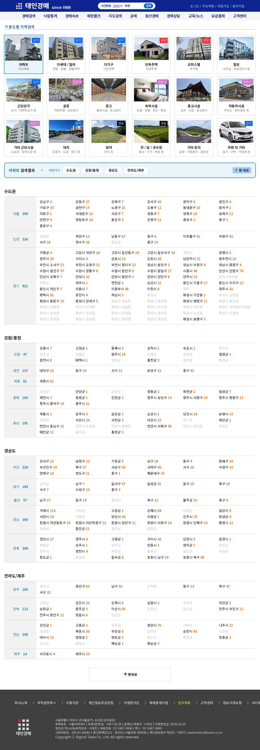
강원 (20, 354)
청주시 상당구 (159, 397)
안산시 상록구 (51, 276)
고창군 (44, 602)
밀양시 (225, 510)
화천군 (187, 360)
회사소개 (21, 702)
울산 (20, 500)
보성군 (152, 631)
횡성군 (223, 360)
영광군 (81, 637)
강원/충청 (92, 170)
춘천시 (46, 360)
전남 (20, 634)
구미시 (154, 538)
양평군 (44, 282)
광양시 (154, 625)
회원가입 (223, 6)
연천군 (117, 282)
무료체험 (208, 6)
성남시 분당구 (158, 264)
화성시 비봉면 (49, 306)
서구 (45, 242)
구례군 (187, 625)
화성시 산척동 (85, 306)
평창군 (116, 360)
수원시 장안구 (122, 270)
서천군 (117, 419)
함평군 (80, 643)
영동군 (153, 391)
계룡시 (46, 413)
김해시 (154, 510)
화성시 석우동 (193, 306)
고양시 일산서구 (161, 252)
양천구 (46, 219)
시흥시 (190, 270)
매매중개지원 (158, 702)
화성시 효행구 (194, 318)
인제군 (152, 354)
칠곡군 (117, 557)
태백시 (81, 360)
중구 (223, 219)
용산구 (117, 219)
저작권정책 (46, 702)
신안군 (223, 631)
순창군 (46, 608)
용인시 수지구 (231, 282)
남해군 (187, 510)
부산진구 (48, 467)
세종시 (47, 380)
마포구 (46, 213)
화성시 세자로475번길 (235, 306)
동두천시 (227, 258)
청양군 (223, 426)
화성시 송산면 (49, 312)
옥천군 (189, 391)
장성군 (187, 637)
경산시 (47, 538)
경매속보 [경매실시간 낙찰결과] (72, 15)
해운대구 (155, 473)
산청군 (80, 516)
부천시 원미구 (123, 264)
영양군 (223, 545)
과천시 (187, 252)
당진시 (190, 413)
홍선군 (80, 431)
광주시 (47, 258)
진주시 (190, 516)
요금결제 (218, 15)
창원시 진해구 (195, 522)
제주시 (82, 653)
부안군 (225, 602)
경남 (20, 519)
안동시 (153, 545)
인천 (20, 239)
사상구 (118, 467)
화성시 (152, 294)
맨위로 (130, 674)
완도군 (152, 637)
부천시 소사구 (52, 264)
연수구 (82, 242)
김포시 (154, 258)
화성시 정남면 (85, 318)
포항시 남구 (157, 557)
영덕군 (189, 545)
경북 (20, 548)
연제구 (47, 473)
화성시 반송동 (121, 300)
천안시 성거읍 (193, 426)
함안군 (82, 528)
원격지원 (238, 6)
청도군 (46, 557)
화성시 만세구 (86, 300)
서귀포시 (47, 653)
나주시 (226, 625)
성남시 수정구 (194, 264)
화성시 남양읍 (229, 294)
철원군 (225, 354)
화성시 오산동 (193, 312)
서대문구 (84, 213)
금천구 (82, 207)
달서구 (118, 483)
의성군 (223, 551)
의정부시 (120, 288)
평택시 (47, 294)
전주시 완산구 (52, 614)
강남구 (46, 201)
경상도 (113, 170)
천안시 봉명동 (121, 426)
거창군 (80, 510)
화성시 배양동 (157, 300)
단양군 (81, 391)
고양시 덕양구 (87, 252)
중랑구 (46, 225)
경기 (20, 286)
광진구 (225, 201)
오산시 (154, 282)
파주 (186, 288)
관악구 (189, 201)
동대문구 (191, 207)
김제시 (117, 602)
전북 (20, 608)
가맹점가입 (131, 702)
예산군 (225, 419)
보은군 (116, 391)
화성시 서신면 (157, 306)
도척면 (152, 586)
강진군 (46, 625)
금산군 (117, 413)
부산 (20, 467)
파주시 (226, 288)
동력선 (116, 500)
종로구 (189, 219)
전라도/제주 (135, 170)
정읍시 (81, 614)
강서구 (154, 201)
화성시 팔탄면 (121, 318)
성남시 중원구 (230, 264)
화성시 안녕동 (121, 312)
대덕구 (47, 370)
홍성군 (117, 431)
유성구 (154, 370)
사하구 (154, 467)
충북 (20, 397)
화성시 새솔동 (121, 306)
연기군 (187, 419)
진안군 (116, 614)
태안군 (47, 431)
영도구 (82, 473)
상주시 (81, 545)
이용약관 (72, 702)
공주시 (81, 413)
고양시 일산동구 (125, 252)
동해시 (117, 348)
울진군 (187, 551)
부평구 (226, 236)
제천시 (46, 397)
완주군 (81, 608)
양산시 (118, 516)
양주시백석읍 (228, 276)
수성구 (82, 489)
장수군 (187, 608)
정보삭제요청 (232, 702)
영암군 (117, 637)
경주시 (81, 538)
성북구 (190, 213)
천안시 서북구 (159, 426)
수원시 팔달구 (159, 270)
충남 (20, 423)
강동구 (82, 201)
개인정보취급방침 (101, 702)
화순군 (153, 643)
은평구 (154, 219)
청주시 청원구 (231, 397)
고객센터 (239, 15)
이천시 (153, 288)
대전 (20, 370)
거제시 (48, 510)
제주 (20, 654)
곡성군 (116, 625)
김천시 (189, 538)
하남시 (117, 294)
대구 (20, 486)
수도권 (71, 170)
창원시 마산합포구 (55, 522)
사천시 (47, 516)
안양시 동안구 (122, 276)
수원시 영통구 (86, 270)
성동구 (153, 213)
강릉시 (46, 348)
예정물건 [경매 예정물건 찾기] (93, 15)
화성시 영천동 (157, 312)
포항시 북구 (193, 557)
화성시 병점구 (195, 300)
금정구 (82, 461)
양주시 (190, 276)
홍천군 (153, 360)
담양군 (44, 631)
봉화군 (44, 545)
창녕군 (225, 516)
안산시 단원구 (231, 270)
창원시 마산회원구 (90, 522)
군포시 (118, 258)
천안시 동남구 (52, 426)
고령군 (117, 538)
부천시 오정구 (87, 264)
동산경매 (152, 15)
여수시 (47, 637)
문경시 (225, 538)
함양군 (116, 528)
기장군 (117, 461)
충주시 (82, 403)
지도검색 (115, 15)
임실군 (152, 608)
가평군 (46, 252)
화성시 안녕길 (85, 312)
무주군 (187, 602)
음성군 (225, 391)
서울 (20, 213)
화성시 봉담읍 (229, 300)
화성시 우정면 (229, 312)
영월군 (80, 354)
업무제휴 (184, 702)
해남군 (117, 643)
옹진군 (116, 242)
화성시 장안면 (49, 318)
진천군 (117, 397)
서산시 (82, 419)
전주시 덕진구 (231, 608)
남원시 (153, 602)
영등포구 (84, 219)
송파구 (226, 213)
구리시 (81, 258)
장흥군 (225, 637)
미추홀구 (191, 236)
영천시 (81, 551)
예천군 (116, 551)
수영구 (226, 467)
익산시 (118, 608)
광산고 (44, 586)
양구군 (223, 348)
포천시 (81, 294)
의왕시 (81, 288)
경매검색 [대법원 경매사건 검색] (28, 15)
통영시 (226, 522)
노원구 (118, 207)
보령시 (226, 413)
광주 (20, 589)
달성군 (154, 483)
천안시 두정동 (85, 426)
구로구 (47, 207)
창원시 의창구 (159, 522)
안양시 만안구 (158, 276)
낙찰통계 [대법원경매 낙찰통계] (50, 15)
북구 (80, 467)
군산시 (82, 602)
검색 (148, 6)
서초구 (117, 213)
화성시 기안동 (194, 294)
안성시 (82, 276)
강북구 (117, 201)
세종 (20, 381)
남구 (152, 461)
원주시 (118, 354)
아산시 (154, 419)
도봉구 (154, 207)
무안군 (117, 631)
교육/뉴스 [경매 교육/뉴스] (195, 15)
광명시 (225, 252)
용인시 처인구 (51, 288)
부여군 (44, 419)
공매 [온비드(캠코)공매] (133, 15)
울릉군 (152, 551)
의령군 (153, 516)
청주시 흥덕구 (52, 403)
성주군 (116, 545)
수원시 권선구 (52, 270)
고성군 (81, 348)
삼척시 (153, 348)
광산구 (82, 586)
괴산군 (44, 391)
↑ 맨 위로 (242, 170)
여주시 (81, 282)
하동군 (44, 528)
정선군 (187, 354)
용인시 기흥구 (195, 282)
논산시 (153, 413)
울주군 (190, 500)
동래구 (226, 461)
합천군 (152, 528)
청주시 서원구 (195, 397)
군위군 (44, 483)
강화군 (44, 236)
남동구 (118, 236)
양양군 (44, 354)
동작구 (225, 207)
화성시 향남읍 (157, 318)
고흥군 (81, 625)
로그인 (194, 6)
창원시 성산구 (123, 522)
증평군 (81, 397)
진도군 (44, 643)
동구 (151, 236)
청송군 (80, 557)
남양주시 (191, 258)
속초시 (189, 348)
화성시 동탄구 (52, 300)
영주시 (44, 551)
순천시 (190, 631)
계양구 (82, 236)
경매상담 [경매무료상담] (173, 15)
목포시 (82, 631)
